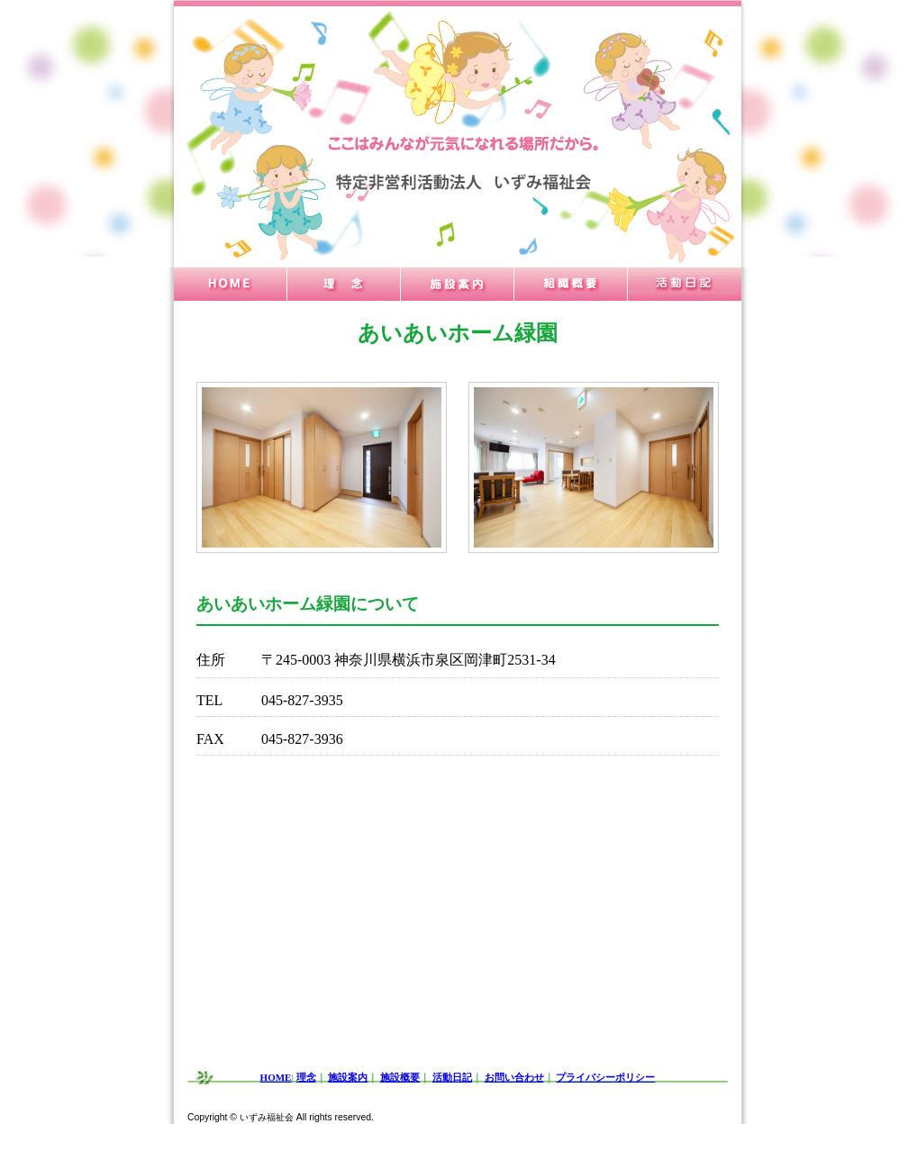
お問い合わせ (514, 1077)
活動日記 (452, 1077)
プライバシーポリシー (605, 1077)
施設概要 (400, 1077)
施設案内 (348, 1077)
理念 (306, 1077)
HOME (276, 1077)
